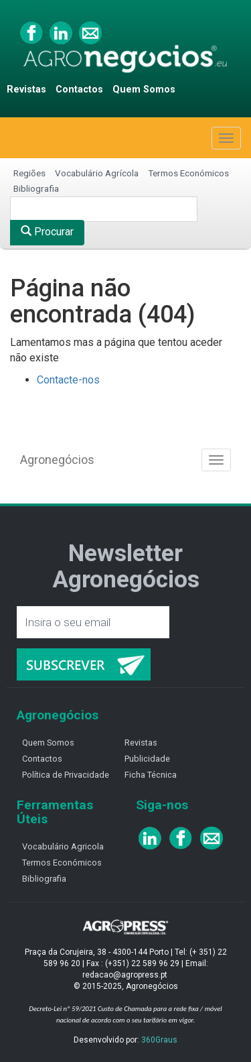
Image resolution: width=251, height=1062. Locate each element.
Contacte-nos (68, 379)
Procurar (47, 231)
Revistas (26, 89)
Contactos (79, 89)
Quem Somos (143, 89)
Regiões (29, 173)
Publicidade (147, 759)
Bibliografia (36, 188)
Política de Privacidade (65, 775)
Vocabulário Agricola (63, 846)
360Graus (159, 1040)
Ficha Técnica (150, 775)
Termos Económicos (188, 173)
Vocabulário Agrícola (97, 173)
